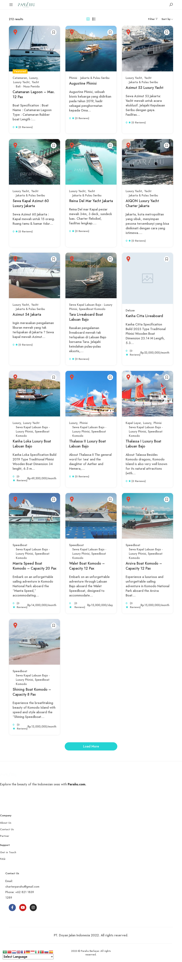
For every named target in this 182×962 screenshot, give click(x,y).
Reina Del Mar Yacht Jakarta (91, 201)
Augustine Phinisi (83, 83)
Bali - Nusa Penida (28, 86)
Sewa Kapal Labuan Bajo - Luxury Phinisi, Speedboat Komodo (90, 307)
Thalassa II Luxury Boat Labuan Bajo (87, 444)
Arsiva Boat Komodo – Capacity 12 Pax (144, 566)
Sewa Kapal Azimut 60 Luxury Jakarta (31, 203)
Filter (151, 19)
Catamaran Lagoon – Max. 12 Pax (34, 94)
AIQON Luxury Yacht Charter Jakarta (142, 203)
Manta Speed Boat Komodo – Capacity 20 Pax (34, 566)
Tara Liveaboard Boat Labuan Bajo (86, 317)
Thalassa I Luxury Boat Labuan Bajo (143, 444)
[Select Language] (28, 956)
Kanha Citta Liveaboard (144, 316)
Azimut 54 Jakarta (27, 314)
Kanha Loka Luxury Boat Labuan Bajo (32, 444)
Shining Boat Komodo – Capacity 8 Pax (32, 692)
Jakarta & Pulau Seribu (94, 78)
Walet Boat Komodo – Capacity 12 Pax (87, 566)
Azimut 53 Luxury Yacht (144, 87)
